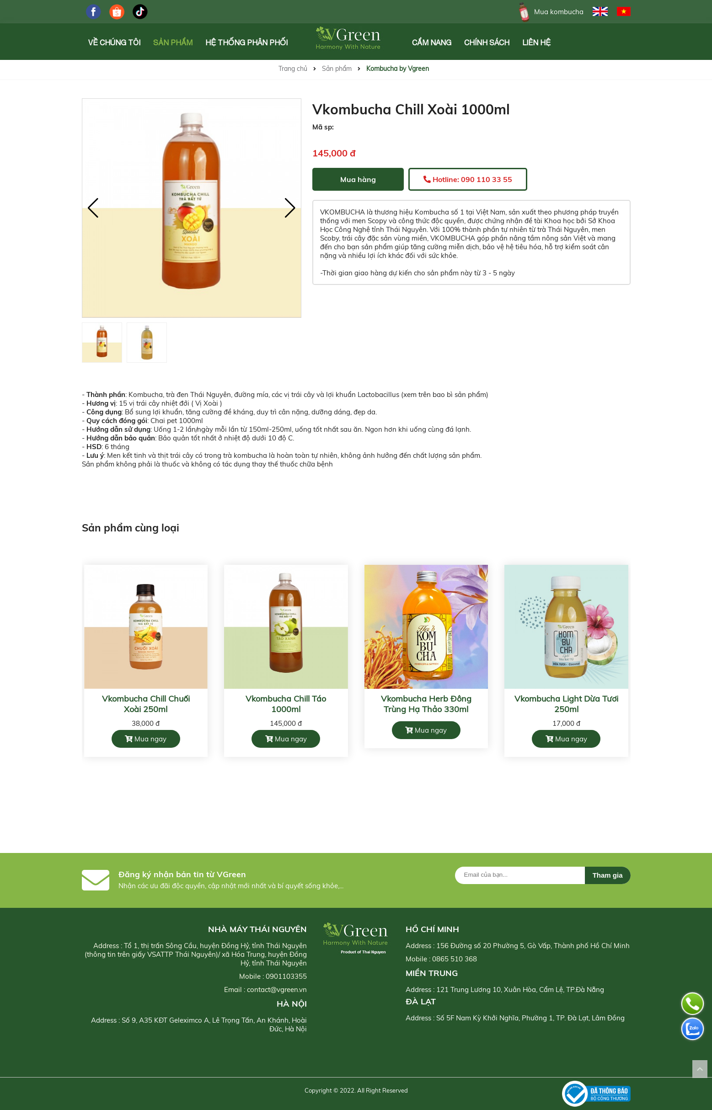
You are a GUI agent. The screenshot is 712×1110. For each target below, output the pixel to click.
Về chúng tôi (114, 42)
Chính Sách (486, 42)
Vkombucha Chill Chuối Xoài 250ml (146, 703)
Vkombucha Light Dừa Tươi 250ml (566, 703)
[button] (290, 208)
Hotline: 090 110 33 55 (467, 179)
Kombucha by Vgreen (397, 68)
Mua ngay (145, 739)
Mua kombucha (549, 11)
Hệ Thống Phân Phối (246, 42)
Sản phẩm (173, 42)
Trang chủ (292, 68)
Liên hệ (536, 42)
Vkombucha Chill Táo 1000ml (286, 703)
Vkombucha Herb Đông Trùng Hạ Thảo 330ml (426, 703)
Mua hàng (358, 179)
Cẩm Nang (431, 42)
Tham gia (608, 875)
